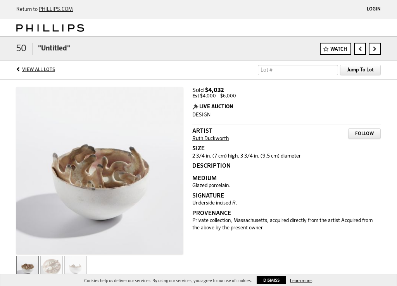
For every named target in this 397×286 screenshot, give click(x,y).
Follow (364, 134)
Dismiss (271, 280)
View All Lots (38, 70)
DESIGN (201, 115)
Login (374, 9)
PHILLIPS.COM (56, 9)
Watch (338, 49)
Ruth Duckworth (210, 138)
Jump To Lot (360, 70)
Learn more (301, 281)
